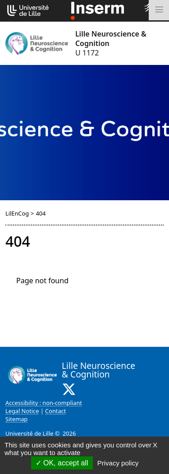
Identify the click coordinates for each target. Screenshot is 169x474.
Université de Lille (29, 433)
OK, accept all (62, 463)
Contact (55, 411)
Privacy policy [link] (118, 463)
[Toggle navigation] (159, 10)
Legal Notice (22, 411)
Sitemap (16, 419)
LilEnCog (17, 213)
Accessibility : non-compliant (43, 403)
